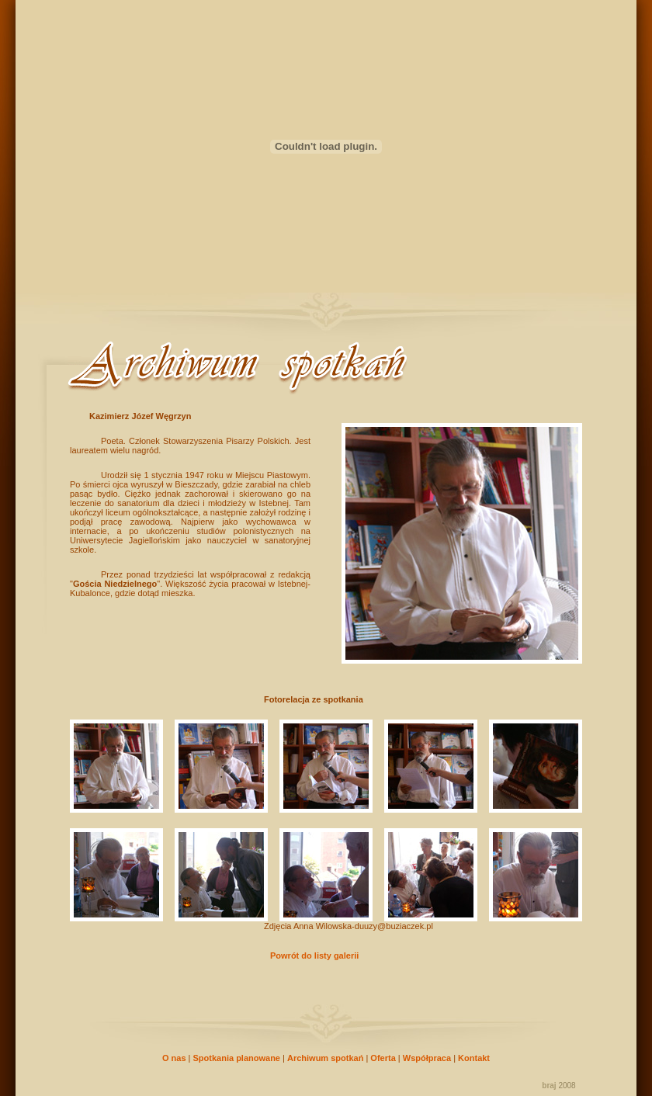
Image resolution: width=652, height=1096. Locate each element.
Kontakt (474, 1058)
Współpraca (427, 1058)
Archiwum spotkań (325, 1058)
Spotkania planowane (236, 1058)
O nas (174, 1058)
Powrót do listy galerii (314, 955)
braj (549, 1085)
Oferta (382, 1058)
